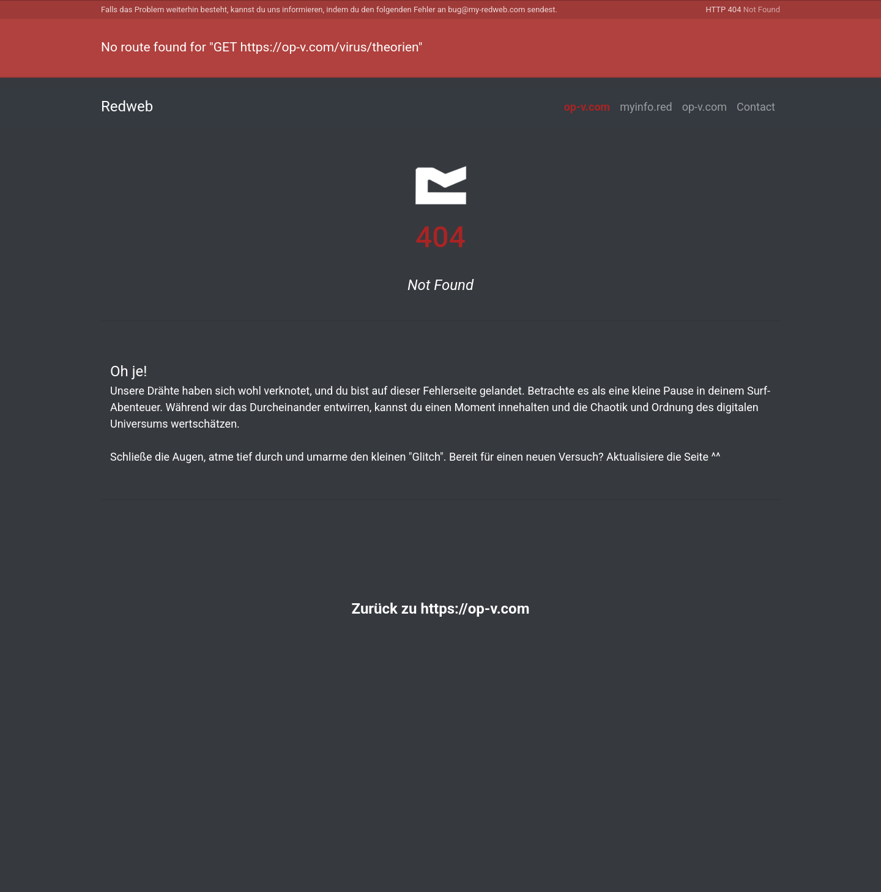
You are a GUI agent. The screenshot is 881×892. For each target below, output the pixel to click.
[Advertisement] (440, 764)
